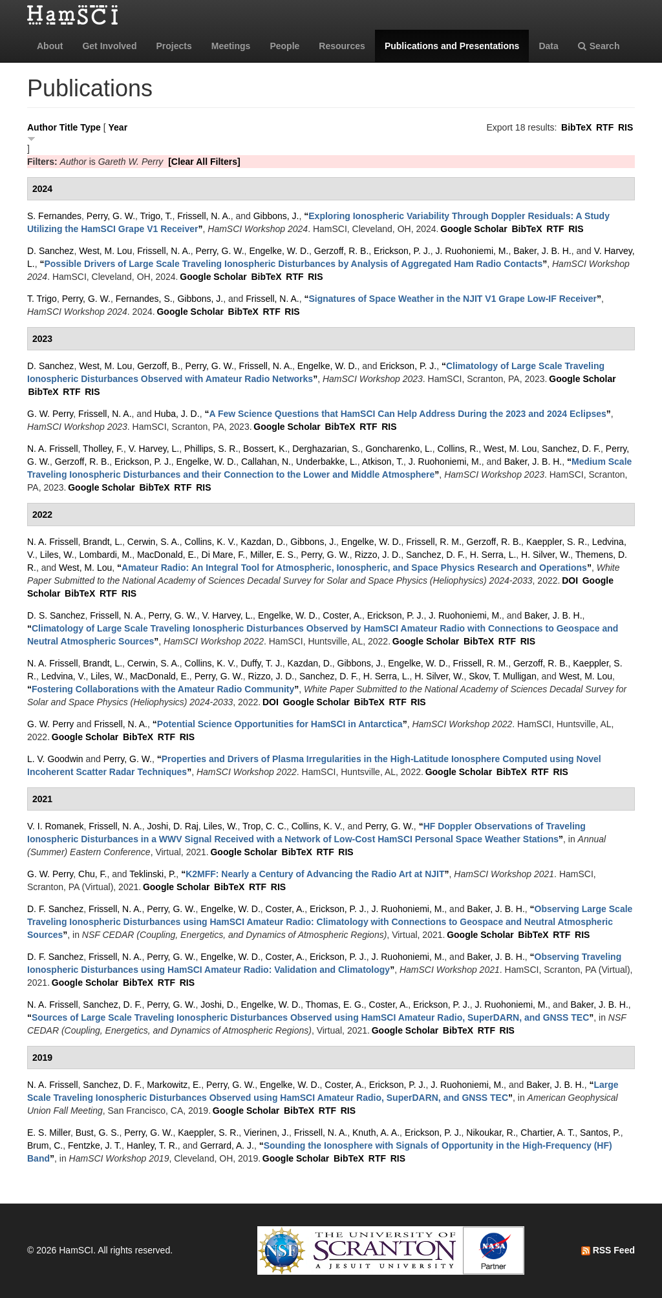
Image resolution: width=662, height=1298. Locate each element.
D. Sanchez (50, 251)
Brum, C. (45, 1145)
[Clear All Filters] (204, 161)
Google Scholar (473, 229)
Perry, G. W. (111, 216)
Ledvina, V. (63, 676)
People (284, 46)
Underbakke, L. (327, 461)
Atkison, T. (382, 461)
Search (599, 46)
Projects (173, 46)
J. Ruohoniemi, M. (472, 251)
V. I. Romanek (55, 826)
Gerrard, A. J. (227, 1145)
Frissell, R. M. (434, 542)
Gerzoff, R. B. (341, 251)
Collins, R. (457, 448)
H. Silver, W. (545, 554)
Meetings (231, 46)
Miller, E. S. (273, 554)
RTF (605, 127)
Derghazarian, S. (326, 448)
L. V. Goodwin (55, 759)
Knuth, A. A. (376, 1132)
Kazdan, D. (262, 542)
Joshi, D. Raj (172, 826)
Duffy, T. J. (261, 663)
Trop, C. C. (264, 826)
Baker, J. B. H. (542, 251)
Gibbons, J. (276, 216)
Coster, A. (342, 615)
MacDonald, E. (167, 554)
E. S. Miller (48, 1132)
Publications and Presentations (452, 46)
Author (42, 127)
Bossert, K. (265, 448)
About (50, 46)
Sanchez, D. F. (571, 448)
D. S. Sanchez (56, 615)
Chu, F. (92, 874)
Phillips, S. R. (211, 448)
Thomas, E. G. (335, 1004)
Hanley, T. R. (152, 1145)
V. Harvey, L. (154, 448)
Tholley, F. (103, 448)
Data (548, 46)
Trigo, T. (156, 216)
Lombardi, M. (105, 554)
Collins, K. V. (210, 542)
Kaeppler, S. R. (556, 542)
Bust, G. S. (98, 1132)
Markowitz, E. (174, 1085)
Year (118, 127)
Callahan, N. (266, 461)
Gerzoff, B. (158, 366)
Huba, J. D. (177, 414)
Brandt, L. (102, 542)
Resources (342, 46)
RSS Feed (608, 1250)
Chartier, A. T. (547, 1132)
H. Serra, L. (493, 554)
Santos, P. (600, 1132)
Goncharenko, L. (398, 448)
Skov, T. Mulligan (503, 676)
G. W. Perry (50, 414)
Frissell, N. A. (203, 216)
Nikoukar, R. (490, 1132)
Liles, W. (57, 554)
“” (293, 264)
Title (68, 127)
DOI (570, 580)
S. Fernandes (54, 216)
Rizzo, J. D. (378, 554)
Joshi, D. (217, 1004)
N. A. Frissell (52, 448)
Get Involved (109, 46)
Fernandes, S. (144, 298)
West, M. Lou (105, 251)
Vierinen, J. (266, 1132)
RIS (625, 127)
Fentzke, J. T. (95, 1145)
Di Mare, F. (224, 554)
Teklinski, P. (152, 874)
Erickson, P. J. (402, 251)
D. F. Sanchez (55, 909)
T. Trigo (42, 298)
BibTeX (576, 127)
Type (90, 127)
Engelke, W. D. (279, 251)
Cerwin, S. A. (153, 542)
